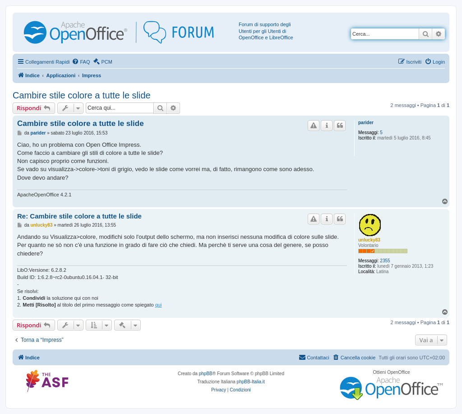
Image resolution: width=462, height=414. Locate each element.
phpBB (206, 373)
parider (366, 122)
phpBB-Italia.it (251, 381)
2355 (385, 260)
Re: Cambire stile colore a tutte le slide (79, 216)
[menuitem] (81, 61)
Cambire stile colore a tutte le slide (82, 95)
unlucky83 (369, 239)
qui (158, 304)
